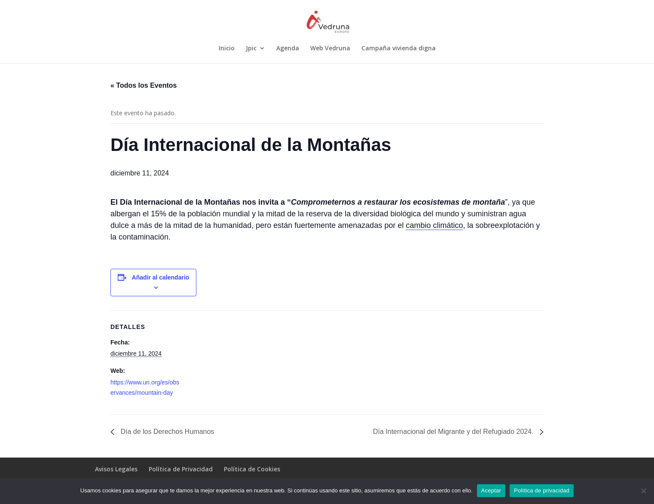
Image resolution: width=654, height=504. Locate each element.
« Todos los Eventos (143, 85)
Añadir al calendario (160, 277)
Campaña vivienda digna (398, 48)
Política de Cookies (252, 469)
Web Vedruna (330, 48)
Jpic (251, 48)
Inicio (227, 48)
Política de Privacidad (181, 469)
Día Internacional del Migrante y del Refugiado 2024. (454, 431)
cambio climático (434, 225)
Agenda (287, 48)
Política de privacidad (541, 490)
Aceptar (491, 490)
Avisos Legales (116, 469)
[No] (643, 490)
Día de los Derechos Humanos (166, 431)
